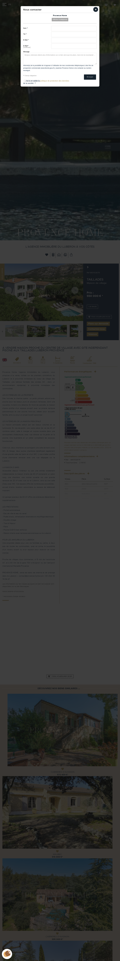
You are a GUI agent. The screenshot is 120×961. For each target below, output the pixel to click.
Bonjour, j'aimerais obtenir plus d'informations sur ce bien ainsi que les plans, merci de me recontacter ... (60, 58)
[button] (95, 9)
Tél (25, 34)
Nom (25, 28)
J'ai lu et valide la (33, 81)
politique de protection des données (54, 81)
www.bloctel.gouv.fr (47, 68)
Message (26, 52)
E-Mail (26, 40)
